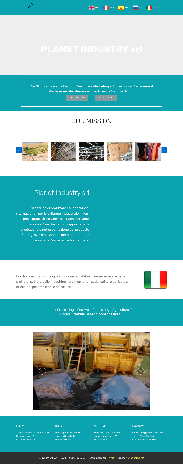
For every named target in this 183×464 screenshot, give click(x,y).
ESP (123, 8)
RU (137, 8)
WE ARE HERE (106, 98)
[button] (19, 150)
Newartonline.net (135, 458)
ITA (151, 8)
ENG (94, 8)
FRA (108, 8)
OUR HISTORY (77, 98)
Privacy (111, 458)
